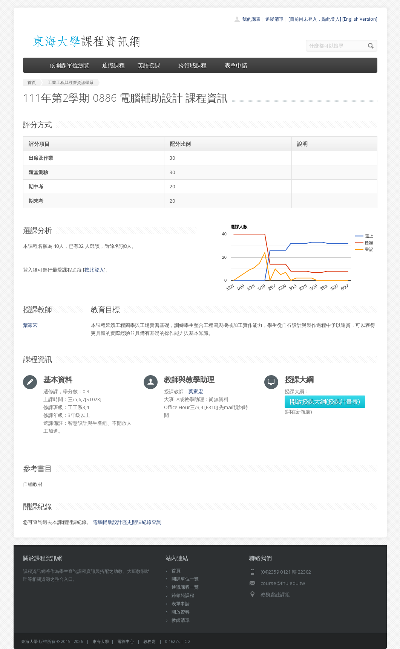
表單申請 (236, 65)
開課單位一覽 (185, 579)
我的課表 (251, 19)
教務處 (149, 641)
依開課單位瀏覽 (69, 65)
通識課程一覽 (185, 587)
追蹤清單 (274, 19)
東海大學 (29, 641)
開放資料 (181, 612)
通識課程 (113, 65)
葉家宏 (30, 325)
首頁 (176, 570)
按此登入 (94, 269)
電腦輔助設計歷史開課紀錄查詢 (127, 522)
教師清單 (181, 620)
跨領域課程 (195, 65)
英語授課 (152, 65)
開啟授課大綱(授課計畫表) (325, 401)
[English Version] (359, 19)
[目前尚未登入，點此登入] (314, 19)
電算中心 (125, 641)
